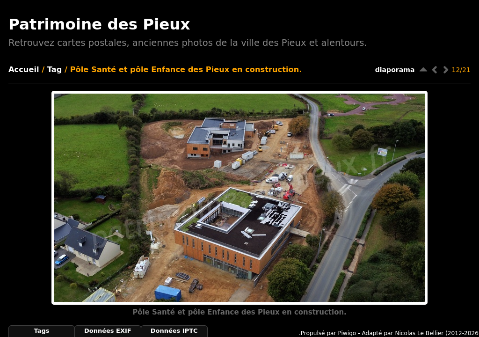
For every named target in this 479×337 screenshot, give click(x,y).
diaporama (395, 69)
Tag (54, 69)
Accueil (23, 69)
